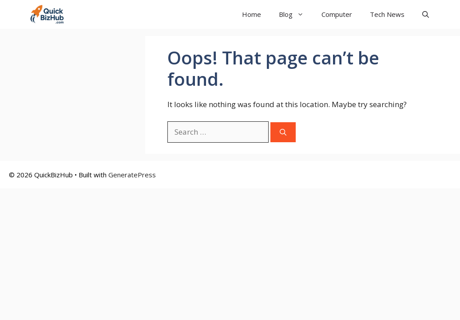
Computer (336, 14)
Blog (296, 14)
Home (251, 14)
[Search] (283, 132)
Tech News (387, 14)
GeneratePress (132, 174)
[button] (425, 14)
